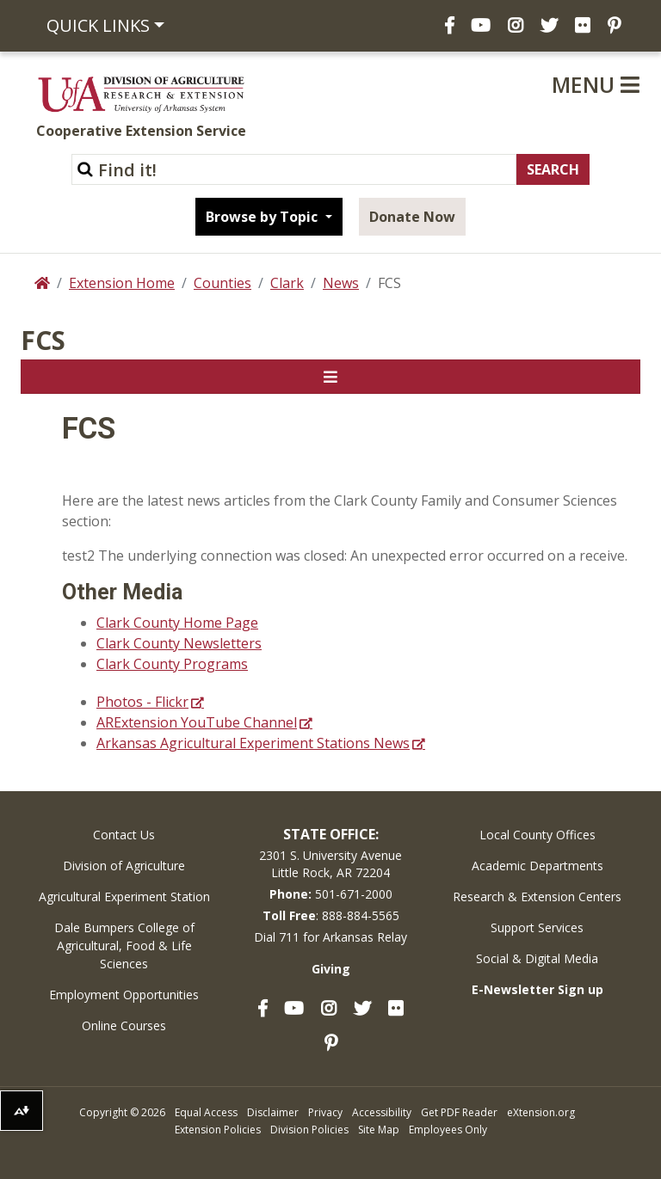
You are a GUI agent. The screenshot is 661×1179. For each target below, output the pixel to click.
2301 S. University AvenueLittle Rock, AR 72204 (330, 864)
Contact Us (124, 834)
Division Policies (309, 1129)
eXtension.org (541, 1112)
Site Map (378, 1129)
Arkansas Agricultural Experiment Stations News (253, 743)
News (341, 282)
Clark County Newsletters (179, 643)
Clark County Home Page (177, 622)
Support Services (537, 927)
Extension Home (122, 282)
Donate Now (412, 216)
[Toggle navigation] (330, 376)
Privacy (325, 1112)
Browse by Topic (263, 216)
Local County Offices (537, 834)
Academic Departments (537, 865)
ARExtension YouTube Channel (196, 722)
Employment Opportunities (124, 994)
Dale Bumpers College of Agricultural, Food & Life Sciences (124, 945)
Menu (595, 84)
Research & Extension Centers (537, 896)
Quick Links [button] (98, 25)
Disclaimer (273, 1112)
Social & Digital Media (537, 958)
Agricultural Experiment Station (124, 896)
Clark (287, 282)
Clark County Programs (172, 663)
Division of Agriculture (124, 865)
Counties (222, 282)
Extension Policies (218, 1129)
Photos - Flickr (142, 701)
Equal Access (206, 1112)
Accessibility (381, 1112)
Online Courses (124, 1025)
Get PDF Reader (459, 1112)
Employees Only (448, 1129)
